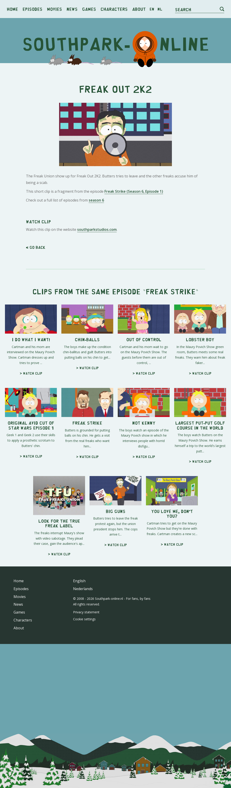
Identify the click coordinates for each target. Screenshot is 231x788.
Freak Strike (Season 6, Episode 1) (133, 254)
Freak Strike (171, 417)
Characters (114, 9)
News (72, 9)
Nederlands (83, 714)
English (79, 707)
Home (12, 9)
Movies (54, 9)
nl (159, 9)
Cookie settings (84, 745)
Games (89, 9)
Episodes (32, 9)
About (139, 9)
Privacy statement (86, 738)
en (152, 9)
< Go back (35, 373)
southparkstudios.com (97, 355)
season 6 (96, 263)
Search (183, 9)
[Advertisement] (115, 101)
